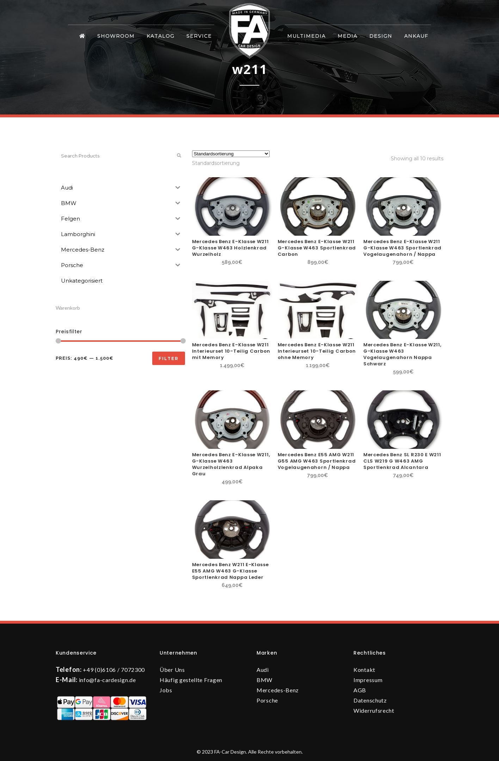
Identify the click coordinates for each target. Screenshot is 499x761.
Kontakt (364, 669)
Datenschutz (370, 700)
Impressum (367, 679)
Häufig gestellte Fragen (191, 679)
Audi (263, 669)
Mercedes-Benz (278, 690)
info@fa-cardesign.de (107, 679)
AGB (359, 690)
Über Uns (172, 669)
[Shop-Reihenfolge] (231, 153)
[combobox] (216, 163)
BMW (264, 679)
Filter (169, 358)
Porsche (267, 700)
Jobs (166, 690)
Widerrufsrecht (373, 710)
